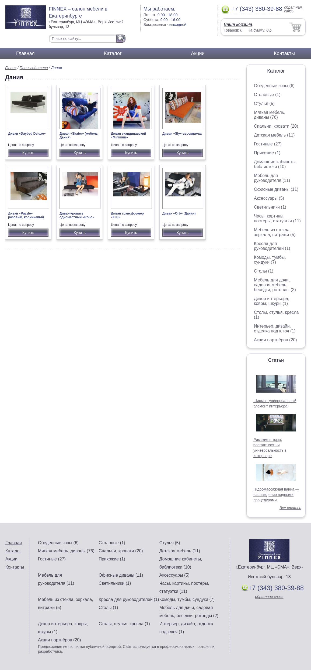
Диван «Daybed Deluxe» (27, 133)
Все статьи (290, 508)
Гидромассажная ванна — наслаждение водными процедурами (276, 494)
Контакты (284, 53)
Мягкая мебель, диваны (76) (269, 115)
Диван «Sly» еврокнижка (182, 133)
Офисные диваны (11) (276, 189)
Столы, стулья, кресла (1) (124, 623)
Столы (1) (263, 271)
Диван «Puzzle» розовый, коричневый (26, 215)
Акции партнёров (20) (275, 340)
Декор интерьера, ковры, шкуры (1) (271, 301)
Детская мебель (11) (274, 135)
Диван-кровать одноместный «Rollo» (77, 215)
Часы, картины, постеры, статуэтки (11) (277, 218)
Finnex (10, 68)
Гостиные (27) (268, 144)
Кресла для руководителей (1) (272, 246)
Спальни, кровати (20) (276, 126)
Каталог (112, 53)
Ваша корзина (238, 24)
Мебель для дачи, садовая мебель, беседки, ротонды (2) (275, 285)
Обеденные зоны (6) (274, 85)
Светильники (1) (270, 207)
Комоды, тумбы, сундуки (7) (270, 259)
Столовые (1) (267, 94)
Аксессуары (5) (269, 198)
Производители (34, 68)
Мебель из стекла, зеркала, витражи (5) (275, 232)
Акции (197, 53)
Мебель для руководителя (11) (272, 178)
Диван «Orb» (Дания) (178, 213)
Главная (25, 53)
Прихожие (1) (267, 153)
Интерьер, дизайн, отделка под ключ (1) (275, 328)
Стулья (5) (264, 103)
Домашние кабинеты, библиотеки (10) (275, 164)
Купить (28, 153)
